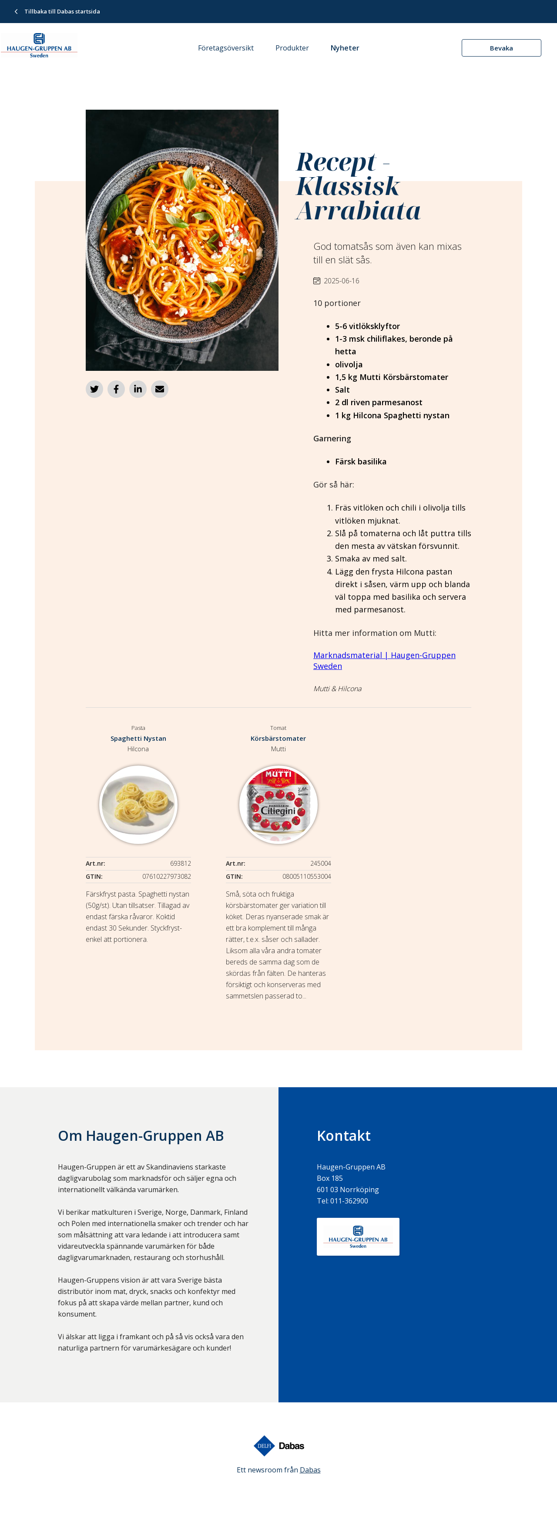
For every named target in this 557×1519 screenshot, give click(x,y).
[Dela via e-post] (159, 389)
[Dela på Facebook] (116, 389)
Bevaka (501, 48)
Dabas (310, 1470)
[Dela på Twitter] (94, 389)
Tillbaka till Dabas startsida (62, 11)
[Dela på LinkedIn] (138, 389)
